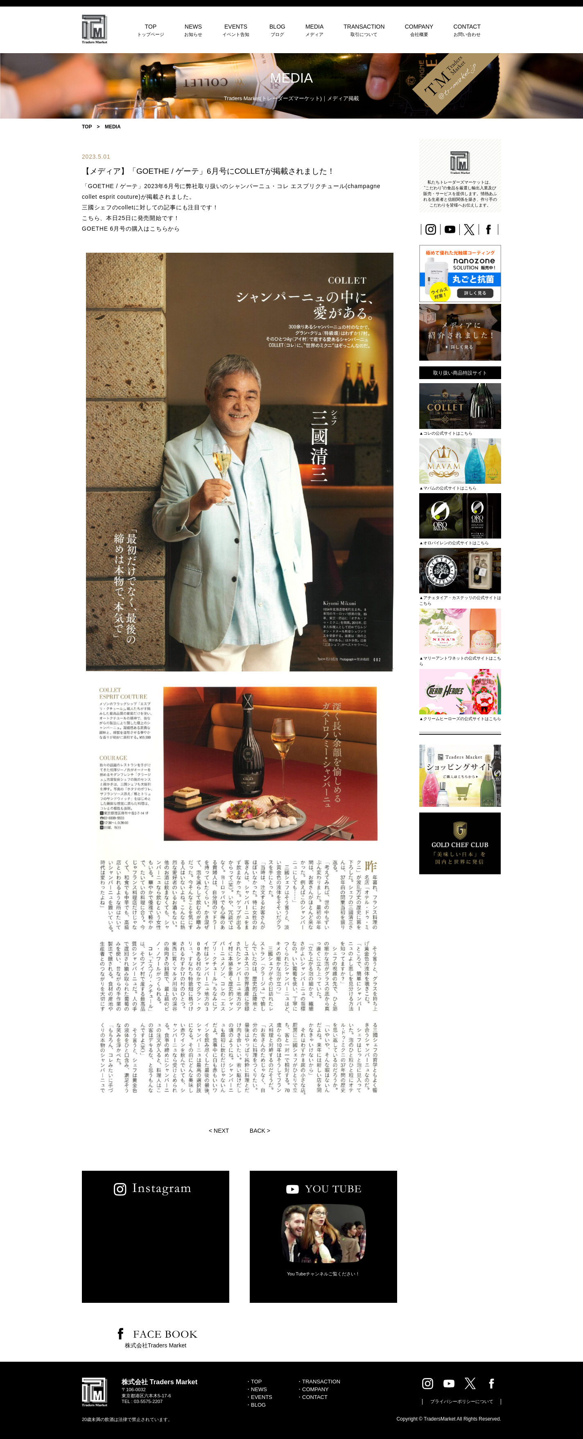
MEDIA (314, 30)
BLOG (277, 30)
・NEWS (256, 1389)
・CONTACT (312, 1397)
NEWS (193, 30)
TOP (150, 30)
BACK (257, 1130)
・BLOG (256, 1405)
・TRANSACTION (318, 1381)
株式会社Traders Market (155, 1345)
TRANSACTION (363, 30)
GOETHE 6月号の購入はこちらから (131, 228)
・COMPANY (313, 1389)
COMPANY (419, 30)
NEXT (221, 1130)
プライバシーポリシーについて (461, 1401)
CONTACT (467, 30)
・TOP (254, 1381)
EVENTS (235, 30)
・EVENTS (259, 1397)
